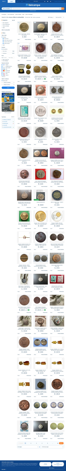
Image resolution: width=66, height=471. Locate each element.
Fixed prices (5, 38)
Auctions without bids (7, 41)
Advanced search (33, 10)
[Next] (61, 443)
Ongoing (4, 36)
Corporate (4, 459)
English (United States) (60, 1)
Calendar (20, 459)
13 (57, 442)
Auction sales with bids (7, 39)
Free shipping (5, 60)
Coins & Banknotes (6, 24)
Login (11, 1)
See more (3, 469)
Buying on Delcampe (40, 459)
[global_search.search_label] (36, 8)
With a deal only (5, 59)
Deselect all (3, 76)
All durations (4, 48)
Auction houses (6, 43)
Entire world (4, 80)
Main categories (5, 22)
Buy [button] (17, 1)
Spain (3, 27)
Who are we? (4, 458)
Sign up (3, 1)
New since (4, 50)
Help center (38, 458)
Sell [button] (20, 1)
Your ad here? (8, 112)
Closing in (4, 52)
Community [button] (25, 1)
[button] (60, 8)
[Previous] (21, 443)
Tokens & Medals (5, 25)
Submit (8, 87)
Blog (20, 458)
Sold (3, 44)
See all (13, 19)
